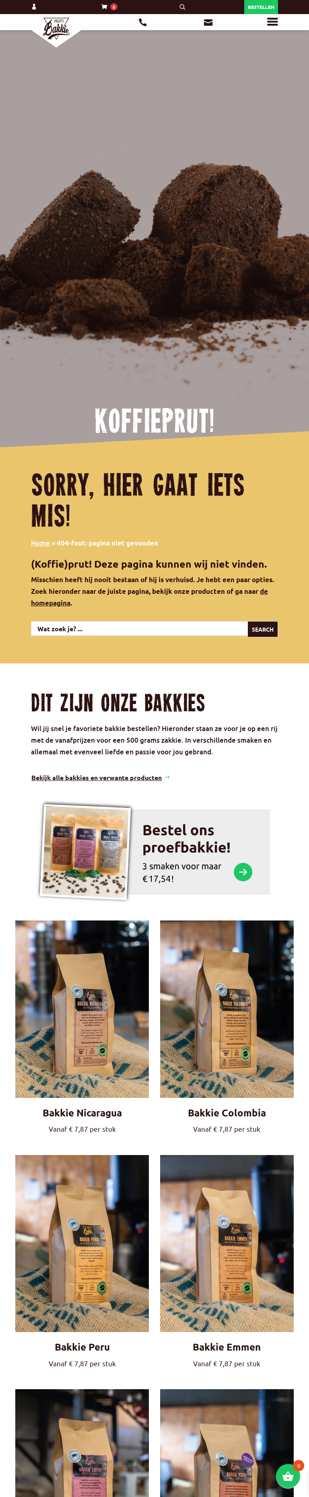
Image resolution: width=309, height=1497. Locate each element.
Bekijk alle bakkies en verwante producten (96, 659)
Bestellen (261, 7)
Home (40, 543)
